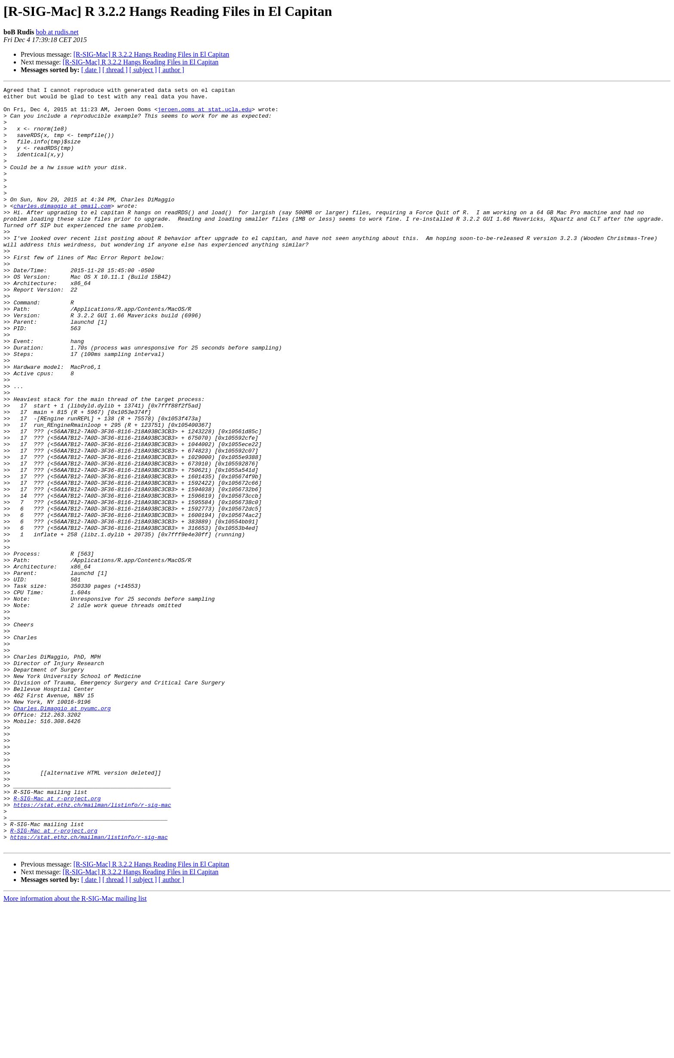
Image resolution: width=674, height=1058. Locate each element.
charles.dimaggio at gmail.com (61, 230)
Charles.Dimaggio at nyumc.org (61, 833)
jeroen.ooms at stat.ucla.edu (204, 114)
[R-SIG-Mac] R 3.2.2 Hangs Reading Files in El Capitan (152, 54)
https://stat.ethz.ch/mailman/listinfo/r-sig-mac (92, 949)
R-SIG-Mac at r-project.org (57, 941)
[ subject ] (143, 69)
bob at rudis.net (57, 32)
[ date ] (91, 69)
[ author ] (171, 69)
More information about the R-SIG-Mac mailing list (75, 1050)
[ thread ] (115, 69)
